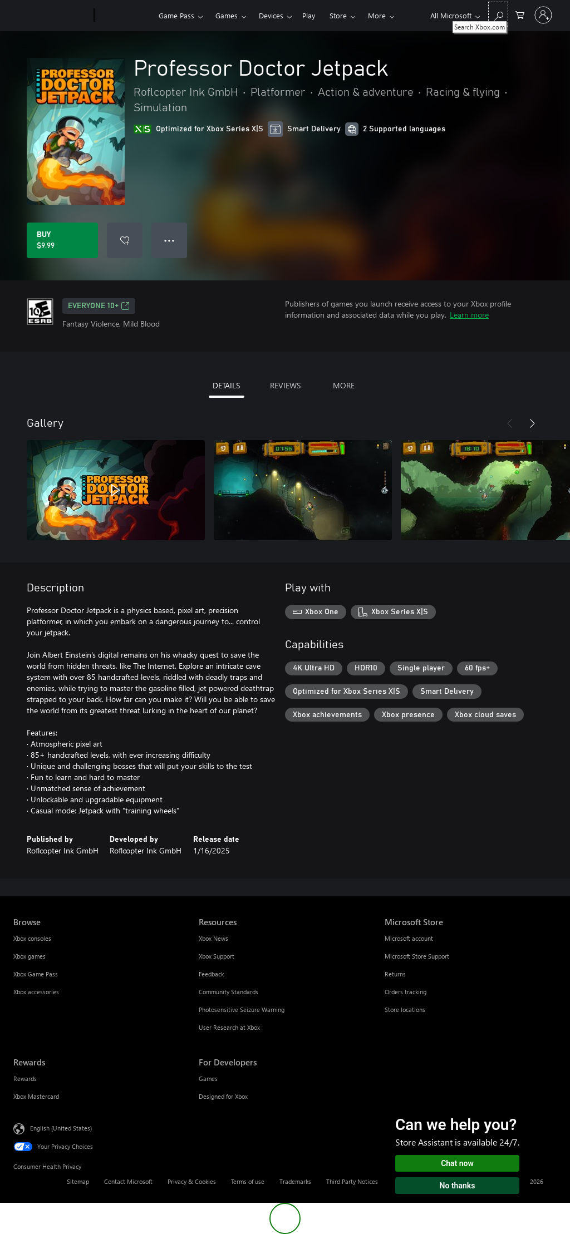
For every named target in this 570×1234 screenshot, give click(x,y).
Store (338, 15)
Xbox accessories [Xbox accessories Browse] (36, 991)
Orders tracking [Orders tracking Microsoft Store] (405, 991)
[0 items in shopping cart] (519, 14)
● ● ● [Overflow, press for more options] (169, 240)
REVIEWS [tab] (285, 385)
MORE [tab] (344, 385)
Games (226, 15)
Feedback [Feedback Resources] (211, 974)
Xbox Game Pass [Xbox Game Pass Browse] (35, 974)
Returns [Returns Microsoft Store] (395, 974)
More (377, 15)
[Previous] (510, 423)
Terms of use (247, 1181)
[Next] (532, 423)
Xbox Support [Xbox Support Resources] (216, 956)
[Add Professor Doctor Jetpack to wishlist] (124, 240)
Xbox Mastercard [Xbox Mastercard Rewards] (36, 1096)
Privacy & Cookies (192, 1181)
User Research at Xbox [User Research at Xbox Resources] (229, 1027)
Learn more (469, 314)
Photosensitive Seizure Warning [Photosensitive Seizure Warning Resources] (241, 1009)
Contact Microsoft (128, 1181)
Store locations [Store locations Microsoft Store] (405, 1009)
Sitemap (78, 1181)
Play (308, 15)
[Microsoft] (51, 16)
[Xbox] (125, 16)
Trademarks (295, 1181)
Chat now (457, 1163)
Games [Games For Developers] (208, 1078)
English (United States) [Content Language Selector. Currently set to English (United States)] (61, 1128)
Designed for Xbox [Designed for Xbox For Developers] (223, 1096)
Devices (271, 15)
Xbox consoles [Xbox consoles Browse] (32, 938)
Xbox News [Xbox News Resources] (213, 938)
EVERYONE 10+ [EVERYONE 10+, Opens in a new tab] (99, 306)
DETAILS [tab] (226, 385)
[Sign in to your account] (543, 15)
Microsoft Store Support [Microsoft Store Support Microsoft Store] (417, 956)
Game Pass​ (176, 15)
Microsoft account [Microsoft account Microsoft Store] (409, 938)
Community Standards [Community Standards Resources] (228, 991)
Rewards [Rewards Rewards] (25, 1078)
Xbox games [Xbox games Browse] (29, 956)
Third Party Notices (352, 1181)
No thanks (457, 1185)
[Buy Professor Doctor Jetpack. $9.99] (62, 240)
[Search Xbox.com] (498, 14)
